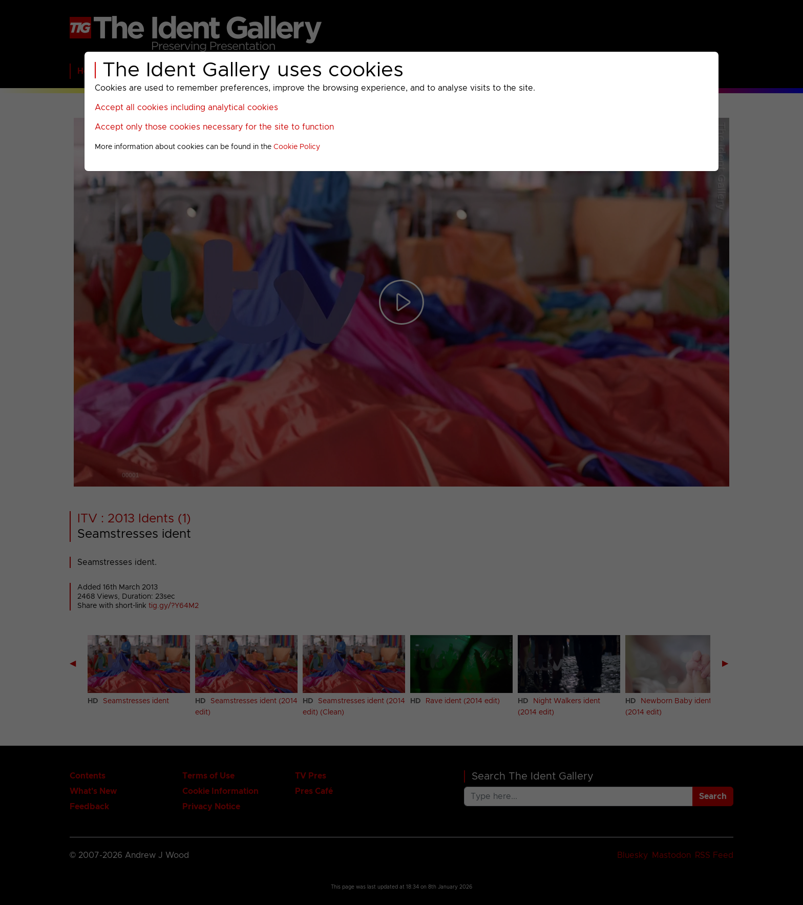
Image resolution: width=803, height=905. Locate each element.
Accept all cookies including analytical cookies (186, 107)
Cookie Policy (296, 147)
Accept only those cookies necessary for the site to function (214, 127)
